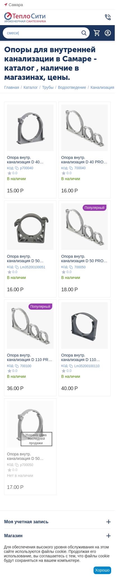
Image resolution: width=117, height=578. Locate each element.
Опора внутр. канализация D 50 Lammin (23, 258)
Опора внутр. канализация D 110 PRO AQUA (29, 357)
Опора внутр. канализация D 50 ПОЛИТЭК (23, 456)
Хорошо (102, 570)
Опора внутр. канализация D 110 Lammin (78, 357)
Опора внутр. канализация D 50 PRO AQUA (82, 258)
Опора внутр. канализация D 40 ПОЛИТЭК (23, 159)
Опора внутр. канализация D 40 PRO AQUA (82, 159)
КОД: (10, 168)
